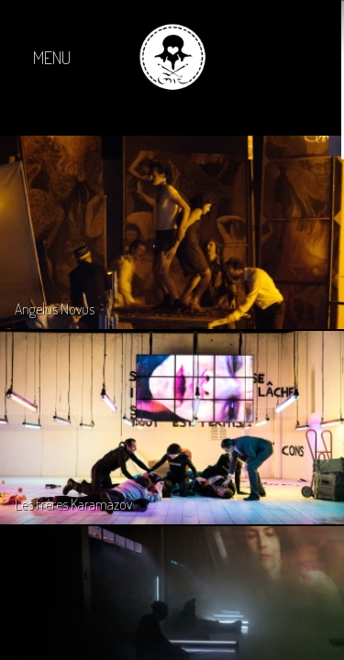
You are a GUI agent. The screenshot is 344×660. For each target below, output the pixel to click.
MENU (52, 57)
